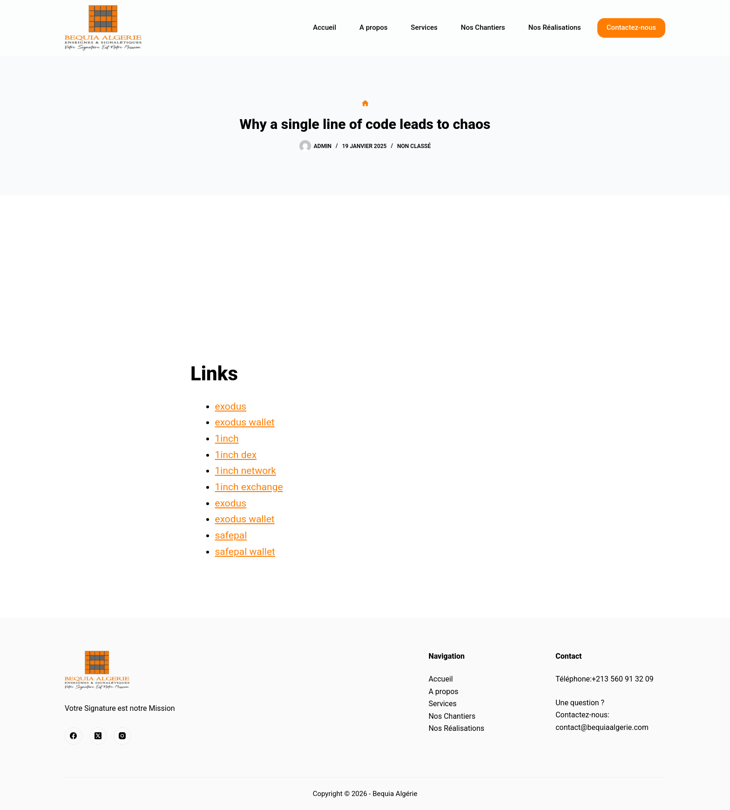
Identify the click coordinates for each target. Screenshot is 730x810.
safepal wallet (245, 551)
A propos (373, 27)
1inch (227, 438)
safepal (231, 535)
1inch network (245, 470)
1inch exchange (249, 487)
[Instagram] (122, 736)
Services (424, 27)
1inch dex (236, 454)
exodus (231, 406)
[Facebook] (73, 736)
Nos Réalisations (554, 27)
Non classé (414, 146)
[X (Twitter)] (98, 736)
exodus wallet (245, 422)
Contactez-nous (631, 27)
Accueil (324, 27)
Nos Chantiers (483, 27)
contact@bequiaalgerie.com (602, 727)
